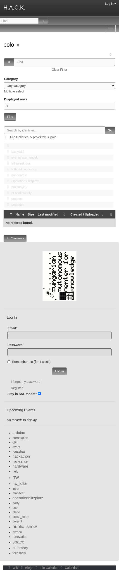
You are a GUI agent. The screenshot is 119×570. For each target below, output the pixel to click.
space (18, 541)
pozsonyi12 (16, 187)
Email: (12, 328)
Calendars (69, 568)
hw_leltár (20, 483)
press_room (20, 517)
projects (13, 199)
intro (15, 488)
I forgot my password (25, 381)
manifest (18, 493)
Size (31, 214)
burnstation (20, 438)
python (17, 532)
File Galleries (19, 137)
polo (9, 44)
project (17, 521)
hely (15, 471)
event (16, 447)
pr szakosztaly (18, 193)
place (16, 512)
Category (11, 79)
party (15, 503)
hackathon (21, 456)
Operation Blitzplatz (22, 181)
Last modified (48, 214)
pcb (15, 507)
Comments (15, 238)
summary (20, 548)
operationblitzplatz (27, 498)
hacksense (20, 461)
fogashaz (18, 451)
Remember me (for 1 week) (28, 362)
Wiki (13, 568)
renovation (19, 536)
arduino (18, 433)
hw (15, 477)
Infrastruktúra (17, 163)
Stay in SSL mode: (21, 394)
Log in (110, 3)
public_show (24, 526)
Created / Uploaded (87, 214)
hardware (20, 466)
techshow (19, 553)
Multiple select (14, 91)
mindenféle (16, 175)
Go (110, 130)
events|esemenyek (21, 157)
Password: (15, 345)
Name (19, 214)
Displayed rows (15, 99)
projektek (39, 137)
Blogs (26, 568)
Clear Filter (59, 69)
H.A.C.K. (14, 7)
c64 (15, 442)
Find (10, 117)
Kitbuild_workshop (21, 169)
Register (17, 388)
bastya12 (14, 151)
